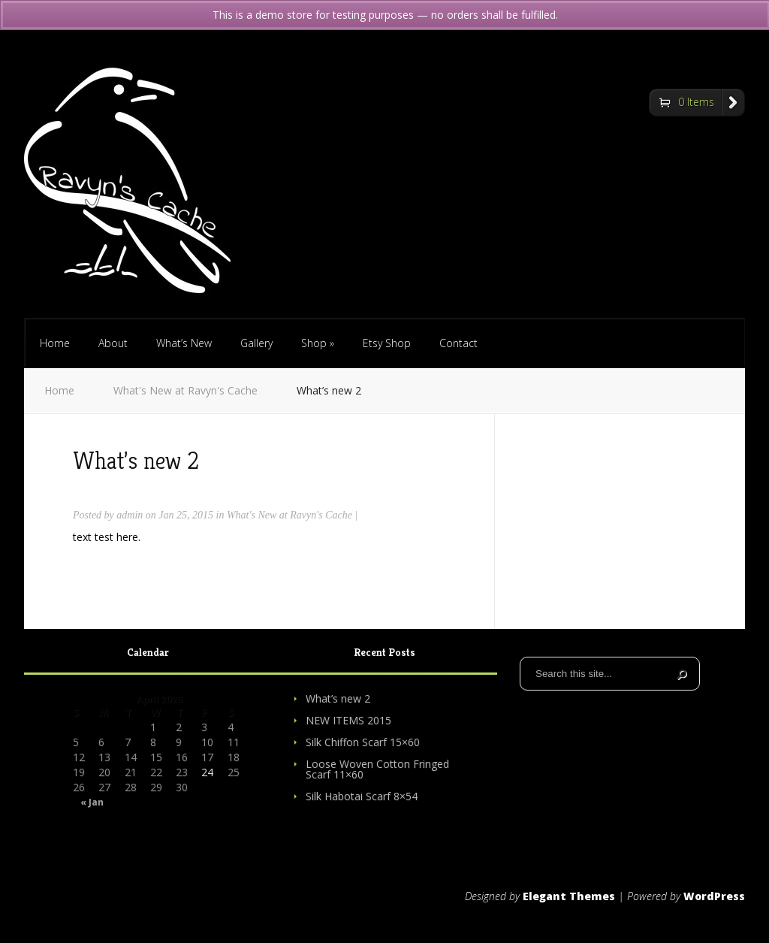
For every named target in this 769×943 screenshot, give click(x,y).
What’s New (184, 343)
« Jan (92, 802)
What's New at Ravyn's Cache (185, 390)
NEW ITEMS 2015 (348, 720)
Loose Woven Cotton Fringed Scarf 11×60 (377, 769)
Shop (317, 343)
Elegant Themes (569, 896)
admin (129, 515)
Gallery (256, 343)
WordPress (714, 896)
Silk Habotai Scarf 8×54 (362, 796)
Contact (458, 343)
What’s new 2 (338, 698)
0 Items (696, 102)
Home (55, 343)
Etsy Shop (387, 343)
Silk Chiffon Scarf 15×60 (363, 742)
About (113, 343)
